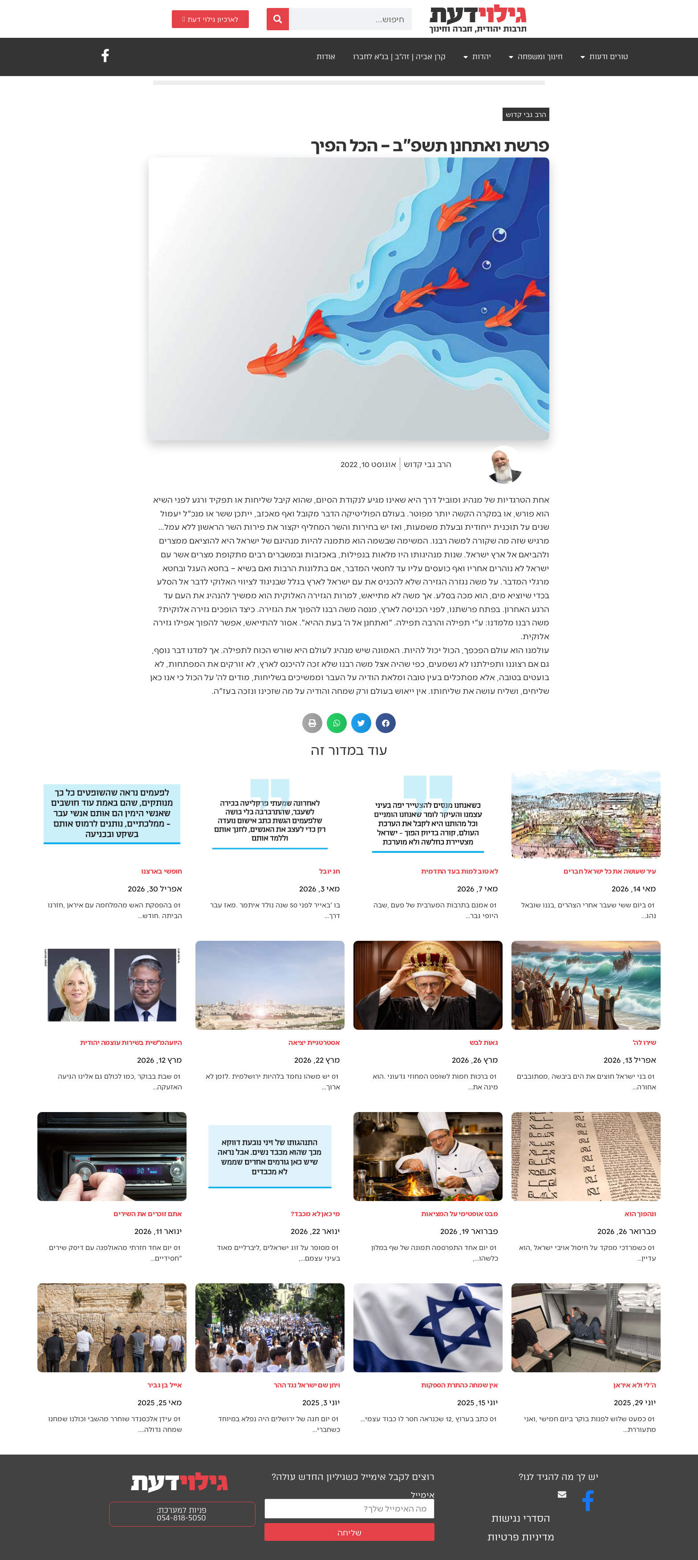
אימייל (422, 1494)
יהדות (477, 57)
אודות (326, 56)
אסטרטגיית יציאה (314, 1042)
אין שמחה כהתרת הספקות (459, 1384)
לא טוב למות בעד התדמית (459, 871)
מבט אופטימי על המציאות (459, 1213)
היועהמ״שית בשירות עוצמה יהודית (131, 1042)
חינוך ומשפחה (536, 57)
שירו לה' (644, 1042)
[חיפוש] (278, 19)
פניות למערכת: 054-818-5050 (182, 1514)
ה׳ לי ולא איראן (634, 1384)
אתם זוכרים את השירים (148, 1213)
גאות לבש (484, 1042)
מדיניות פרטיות (520, 1537)
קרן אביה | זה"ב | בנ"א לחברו (399, 56)
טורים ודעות (604, 57)
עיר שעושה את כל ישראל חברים (610, 871)
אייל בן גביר (164, 1384)
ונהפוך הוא (640, 1213)
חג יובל (329, 871)
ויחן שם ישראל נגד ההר (307, 1384)
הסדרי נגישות (520, 1518)
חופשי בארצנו (161, 871)
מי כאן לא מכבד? (315, 1213)
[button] (386, 723)
